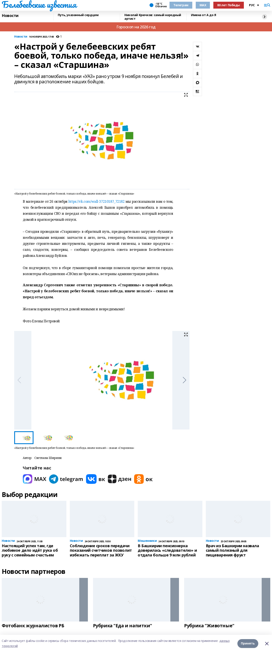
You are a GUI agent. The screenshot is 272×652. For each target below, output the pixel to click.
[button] (184, 380)
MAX (203, 5)
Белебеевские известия (39, 4)
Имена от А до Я (203, 15)
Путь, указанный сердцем (78, 15)
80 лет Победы (228, 5)
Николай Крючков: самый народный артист (152, 16)
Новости (10, 15)
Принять (248, 643)
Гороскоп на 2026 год (136, 26)
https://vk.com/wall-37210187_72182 (96, 201)
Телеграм (180, 5)
